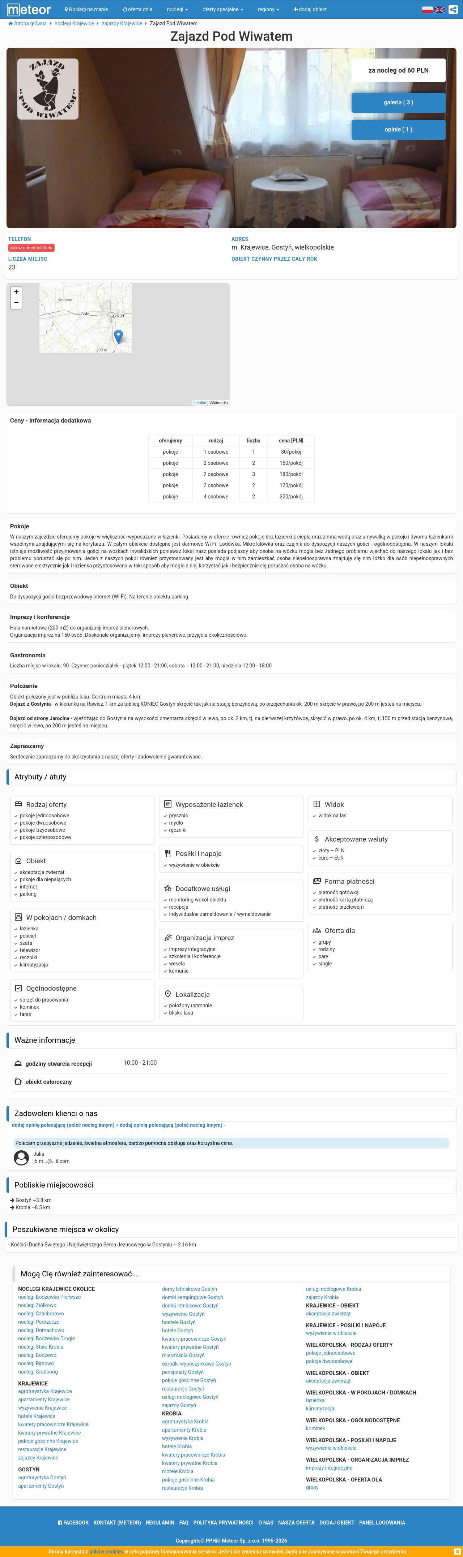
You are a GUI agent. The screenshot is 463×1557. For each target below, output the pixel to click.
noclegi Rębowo (36, 1363)
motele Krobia (178, 1471)
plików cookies (106, 1551)
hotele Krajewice (36, 1416)
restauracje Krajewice (42, 1449)
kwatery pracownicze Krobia (193, 1455)
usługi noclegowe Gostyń (190, 1397)
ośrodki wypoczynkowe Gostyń (196, 1364)
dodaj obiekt (336, 1523)
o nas (266, 1523)
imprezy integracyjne (329, 1468)
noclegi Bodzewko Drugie (46, 1338)
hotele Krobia (177, 1446)
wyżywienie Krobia (182, 1438)
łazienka (315, 1400)
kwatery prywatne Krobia (189, 1463)
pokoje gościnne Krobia (188, 1480)
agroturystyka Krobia (185, 1421)
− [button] (16, 303)
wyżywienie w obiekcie (331, 1333)
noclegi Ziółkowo (37, 1305)
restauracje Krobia (182, 1488)
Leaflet (200, 403)
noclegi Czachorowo (41, 1313)
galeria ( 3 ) (398, 102)
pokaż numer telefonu (31, 247)
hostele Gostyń (179, 1322)
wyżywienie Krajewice (42, 1408)
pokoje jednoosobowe (331, 1353)
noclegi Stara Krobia (40, 1347)
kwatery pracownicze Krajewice (53, 1424)
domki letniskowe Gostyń (190, 1306)
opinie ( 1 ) (398, 129)
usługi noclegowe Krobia (333, 1289)
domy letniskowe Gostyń (189, 1289)
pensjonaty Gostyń (183, 1372)
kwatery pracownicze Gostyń (194, 1339)
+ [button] (16, 292)
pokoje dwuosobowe (329, 1361)
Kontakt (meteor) (117, 1523)
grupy (312, 1487)
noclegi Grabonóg (38, 1372)
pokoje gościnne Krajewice (48, 1441)
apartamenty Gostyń (41, 1486)
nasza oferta (296, 1523)
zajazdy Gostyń (179, 1405)
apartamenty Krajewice (44, 1399)
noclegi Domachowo (41, 1330)
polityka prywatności (224, 1523)
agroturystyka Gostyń (42, 1477)
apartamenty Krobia (184, 1430)
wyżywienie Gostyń (183, 1314)
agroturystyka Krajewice (45, 1391)
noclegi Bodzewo (37, 1355)
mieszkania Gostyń (183, 1355)
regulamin (160, 1523)
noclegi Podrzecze (38, 1322)
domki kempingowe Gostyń (192, 1297)
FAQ (183, 1523)
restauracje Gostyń (183, 1389)
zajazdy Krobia (322, 1297)
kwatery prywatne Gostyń (190, 1347)
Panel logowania (382, 1523)
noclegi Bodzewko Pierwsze (49, 1297)
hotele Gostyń (177, 1330)
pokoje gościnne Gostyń (189, 1380)
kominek (315, 1428)
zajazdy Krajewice (38, 1458)
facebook (73, 1523)
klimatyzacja (320, 1408)
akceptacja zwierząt (328, 1313)
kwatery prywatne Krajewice (49, 1433)
